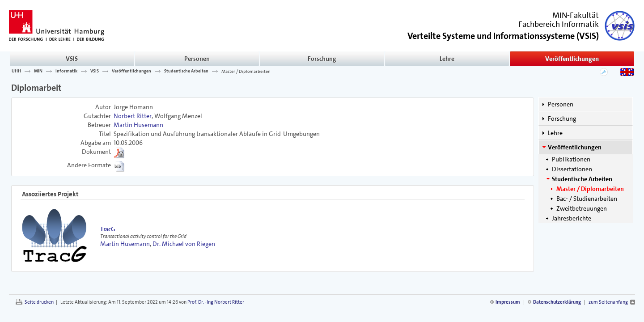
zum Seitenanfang (608, 302)
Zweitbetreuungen (581, 208)
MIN (38, 71)
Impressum (508, 302)
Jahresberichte (571, 218)
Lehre (447, 59)
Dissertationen (572, 169)
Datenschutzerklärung (557, 302)
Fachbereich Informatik (558, 24)
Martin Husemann (138, 125)
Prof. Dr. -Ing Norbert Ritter (215, 302)
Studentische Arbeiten (186, 71)
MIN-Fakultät (575, 15)
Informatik (66, 71)
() (503, 35)
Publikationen (571, 159)
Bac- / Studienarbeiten (586, 199)
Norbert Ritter (133, 116)
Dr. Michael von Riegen (184, 244)
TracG (107, 229)
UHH (16, 71)
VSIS (72, 59)
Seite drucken (39, 302)
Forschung (322, 59)
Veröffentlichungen (572, 59)
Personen (197, 59)
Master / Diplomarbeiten (246, 71)
